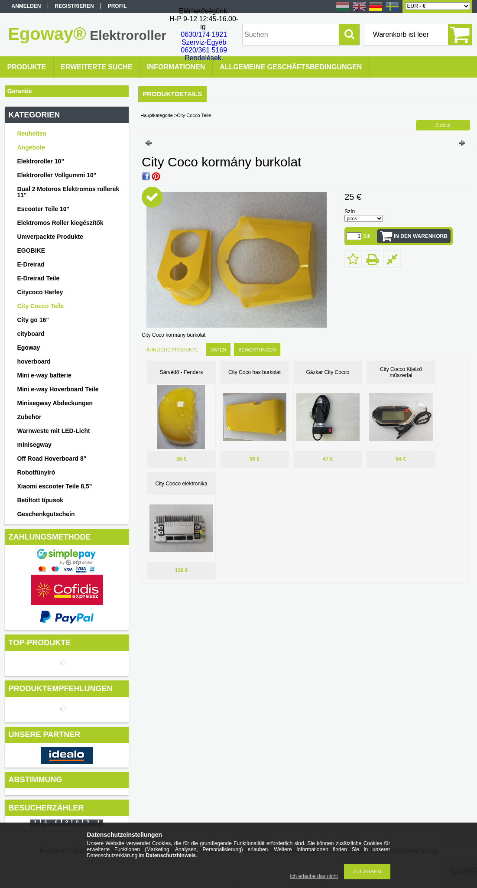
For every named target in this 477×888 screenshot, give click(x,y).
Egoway (28, 347)
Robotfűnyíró (36, 472)
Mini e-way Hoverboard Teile (57, 389)
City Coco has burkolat (254, 372)
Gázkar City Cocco (327, 372)
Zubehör (29, 416)
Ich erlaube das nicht (314, 876)
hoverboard (33, 361)
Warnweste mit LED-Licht (53, 430)
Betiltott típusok (40, 500)
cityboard (30, 333)
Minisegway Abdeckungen (55, 403)
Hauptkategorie (156, 115)
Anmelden (26, 6)
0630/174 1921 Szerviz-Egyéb (204, 38)
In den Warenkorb (421, 236)
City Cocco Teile (40, 306)
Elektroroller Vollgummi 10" (56, 175)
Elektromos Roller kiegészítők (60, 222)
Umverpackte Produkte (50, 236)
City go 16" (33, 319)
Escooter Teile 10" (43, 208)
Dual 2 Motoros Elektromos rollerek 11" (68, 191)
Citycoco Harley (40, 292)
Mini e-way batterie (44, 375)
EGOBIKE (31, 250)
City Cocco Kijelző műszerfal (401, 372)
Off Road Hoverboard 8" (51, 458)
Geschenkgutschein (46, 514)
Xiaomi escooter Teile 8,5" (54, 486)
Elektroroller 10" (40, 161)
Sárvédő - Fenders (181, 372)
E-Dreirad (30, 264)
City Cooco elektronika (181, 484)
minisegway (34, 444)
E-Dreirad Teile (38, 278)
